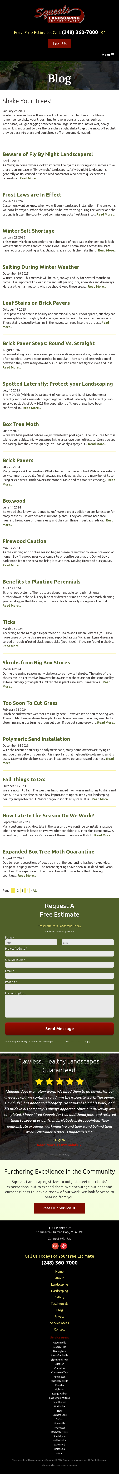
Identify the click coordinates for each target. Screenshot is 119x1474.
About (59, 1278)
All (35, 890)
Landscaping (59, 1284)
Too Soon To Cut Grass (30, 703)
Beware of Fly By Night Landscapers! (48, 154)
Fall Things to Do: (24, 779)
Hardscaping (59, 1291)
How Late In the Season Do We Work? (48, 815)
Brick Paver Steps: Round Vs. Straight (49, 343)
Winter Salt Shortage (29, 231)
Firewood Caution (25, 541)
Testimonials (59, 1303)
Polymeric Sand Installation (36, 739)
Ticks (9, 622)
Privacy (59, 1316)
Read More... (29, 178)
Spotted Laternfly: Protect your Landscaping (58, 384)
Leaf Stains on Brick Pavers (36, 303)
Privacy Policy (59, 1042)
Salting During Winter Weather (41, 267)
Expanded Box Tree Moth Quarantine (49, 852)
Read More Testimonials (59, 1145)
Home (59, 1271)
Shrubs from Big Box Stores (36, 662)
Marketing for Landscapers (55, 1465)
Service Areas (59, 1323)
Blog (59, 1310)
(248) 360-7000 (80, 32)
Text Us (59, 43)
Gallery (59, 1297)
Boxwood (14, 501)
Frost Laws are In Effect (32, 195)
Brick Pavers (18, 460)
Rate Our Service (59, 1208)
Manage (73, 1465)
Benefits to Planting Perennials (42, 582)
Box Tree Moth (21, 424)
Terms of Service (77, 1042)
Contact (59, 1329)
